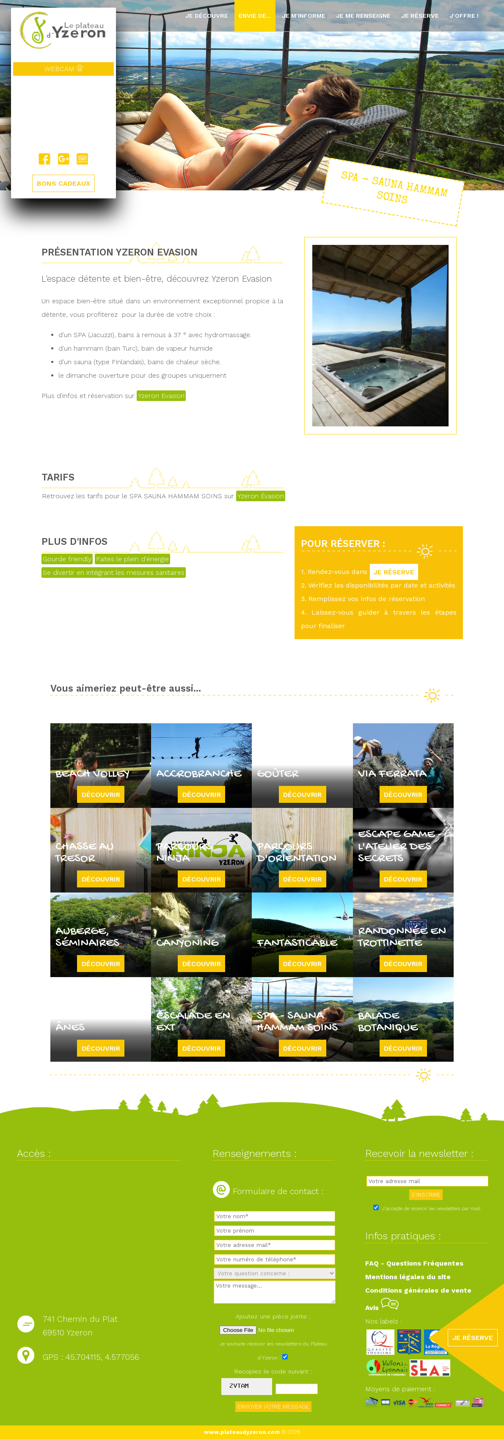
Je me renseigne (363, 15)
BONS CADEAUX (63, 183)
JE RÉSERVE (394, 572)
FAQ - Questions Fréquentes (414, 1263)
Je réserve (420, 15)
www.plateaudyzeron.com (242, 1432)
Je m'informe (303, 15)
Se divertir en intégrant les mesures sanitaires (114, 572)
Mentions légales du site (408, 1277)
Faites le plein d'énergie (132, 559)
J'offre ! (464, 15)
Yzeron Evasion (161, 396)
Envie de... (255, 15)
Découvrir (101, 794)
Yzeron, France (63, 114)
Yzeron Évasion (260, 496)
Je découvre (206, 15)
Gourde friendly (67, 559)
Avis (382, 1308)
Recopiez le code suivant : (273, 1371)
